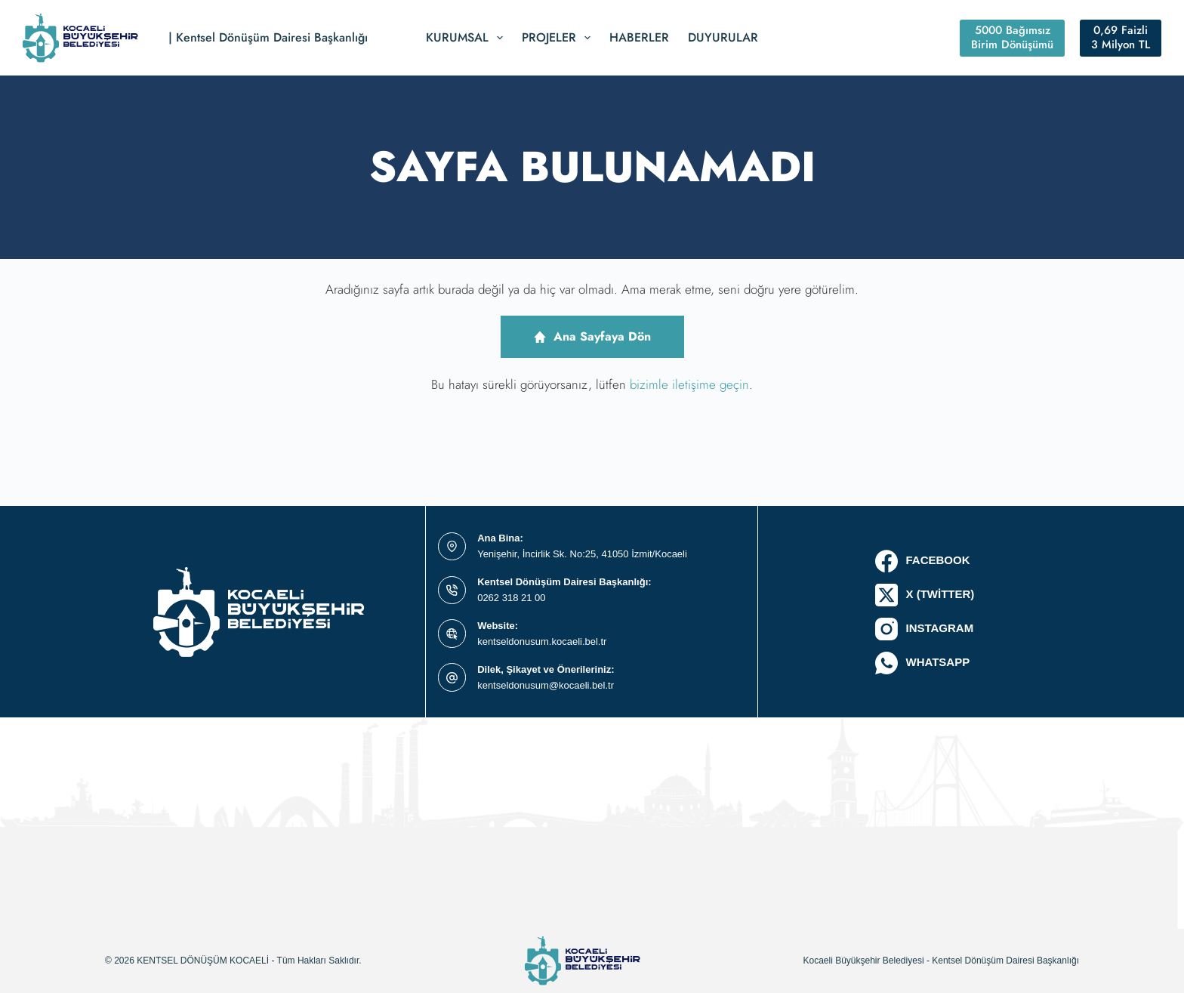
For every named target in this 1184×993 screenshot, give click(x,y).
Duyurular (723, 37)
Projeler (559, 38)
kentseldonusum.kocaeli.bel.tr (541, 641)
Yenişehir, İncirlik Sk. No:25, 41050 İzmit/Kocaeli (582, 554)
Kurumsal (467, 38)
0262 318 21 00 (511, 597)
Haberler (639, 37)
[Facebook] (924, 561)
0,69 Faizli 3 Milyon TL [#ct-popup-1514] (1120, 38)
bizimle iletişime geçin (689, 384)
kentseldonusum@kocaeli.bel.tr (545, 685)
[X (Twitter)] (924, 595)
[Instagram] (924, 629)
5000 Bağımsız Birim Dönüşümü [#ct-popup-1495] (1012, 38)
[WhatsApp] (924, 663)
